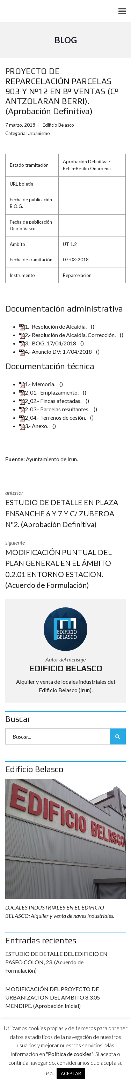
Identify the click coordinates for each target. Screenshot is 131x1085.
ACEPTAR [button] (71, 1073)
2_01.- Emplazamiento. (49, 392)
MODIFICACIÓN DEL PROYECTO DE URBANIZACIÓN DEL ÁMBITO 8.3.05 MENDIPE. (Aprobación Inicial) (52, 997)
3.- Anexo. (34, 425)
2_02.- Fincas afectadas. (50, 400)
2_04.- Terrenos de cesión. (53, 417)
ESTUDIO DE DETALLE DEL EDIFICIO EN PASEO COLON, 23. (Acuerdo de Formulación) (56, 962)
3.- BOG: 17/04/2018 (48, 343)
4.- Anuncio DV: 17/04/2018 (56, 351)
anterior (65, 509)
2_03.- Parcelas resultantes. (54, 409)
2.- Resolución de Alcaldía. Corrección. (68, 334)
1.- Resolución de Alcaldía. (53, 326)
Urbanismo (39, 133)
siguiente (65, 565)
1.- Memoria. (37, 384)
